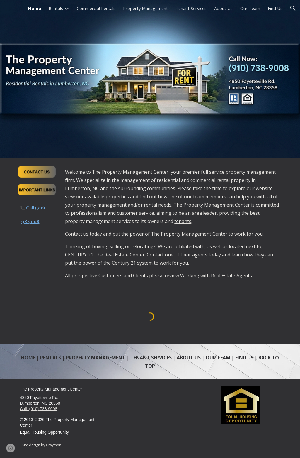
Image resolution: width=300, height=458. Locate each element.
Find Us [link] (275, 8)
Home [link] (34, 8)
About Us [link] (223, 8)
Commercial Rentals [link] (96, 8)
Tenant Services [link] (191, 8)
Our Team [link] (250, 8)
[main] (37, 216)
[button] (293, 8)
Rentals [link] (56, 8)
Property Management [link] (145, 8)
